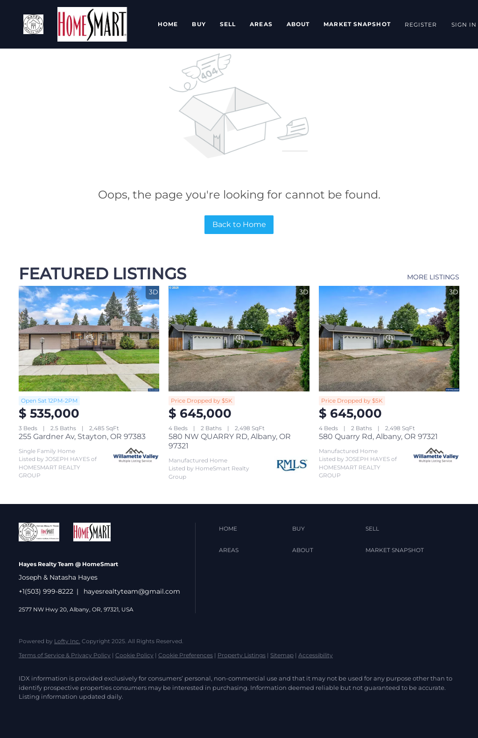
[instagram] (138, 713)
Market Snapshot (357, 24)
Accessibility (315, 655)
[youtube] (165, 713)
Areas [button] (261, 24)
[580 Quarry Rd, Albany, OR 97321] (389, 338)
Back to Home (239, 224)
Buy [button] (198, 24)
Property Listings (242, 655)
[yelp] (111, 713)
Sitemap (282, 655)
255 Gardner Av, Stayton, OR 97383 (82, 436)
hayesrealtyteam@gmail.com (132, 591)
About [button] (298, 24)
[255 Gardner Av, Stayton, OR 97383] (89, 338)
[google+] (192, 713)
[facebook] (30, 713)
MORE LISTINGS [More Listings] (433, 277)
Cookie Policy (134, 655)
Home (168, 24)
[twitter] (57, 713)
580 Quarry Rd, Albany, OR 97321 (378, 436)
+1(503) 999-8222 (46, 591)
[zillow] (84, 713)
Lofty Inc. (67, 641)
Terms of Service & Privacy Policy (65, 655)
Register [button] (421, 24)
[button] (33, 24)
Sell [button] (228, 24)
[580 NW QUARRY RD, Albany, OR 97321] (239, 338)
